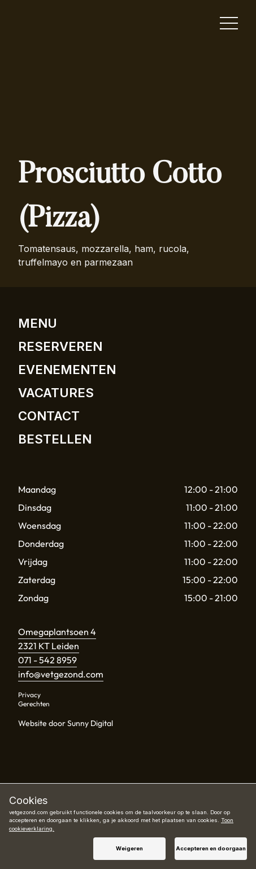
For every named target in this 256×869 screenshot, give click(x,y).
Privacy (29, 694)
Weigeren (129, 848)
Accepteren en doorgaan (211, 848)
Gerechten (34, 703)
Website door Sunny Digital (65, 723)
